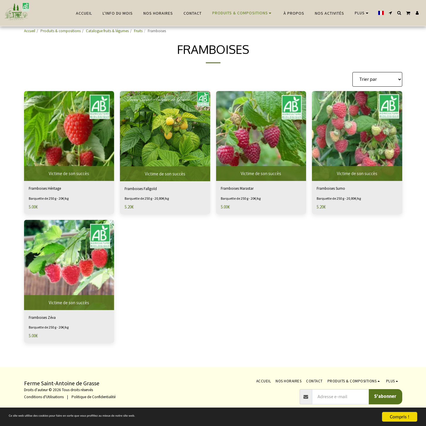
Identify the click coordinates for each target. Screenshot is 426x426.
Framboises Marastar (242, 189)
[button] (390, 13)
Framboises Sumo (335, 189)
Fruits (138, 30)
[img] (69, 136)
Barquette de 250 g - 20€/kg (51, 199)
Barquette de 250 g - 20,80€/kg (150, 199)
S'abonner (385, 396)
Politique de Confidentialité (94, 396)
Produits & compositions (60, 30)
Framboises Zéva (46, 319)
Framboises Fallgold (145, 189)
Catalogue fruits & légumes (107, 30)
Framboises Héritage (50, 189)
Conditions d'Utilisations (44, 396)
